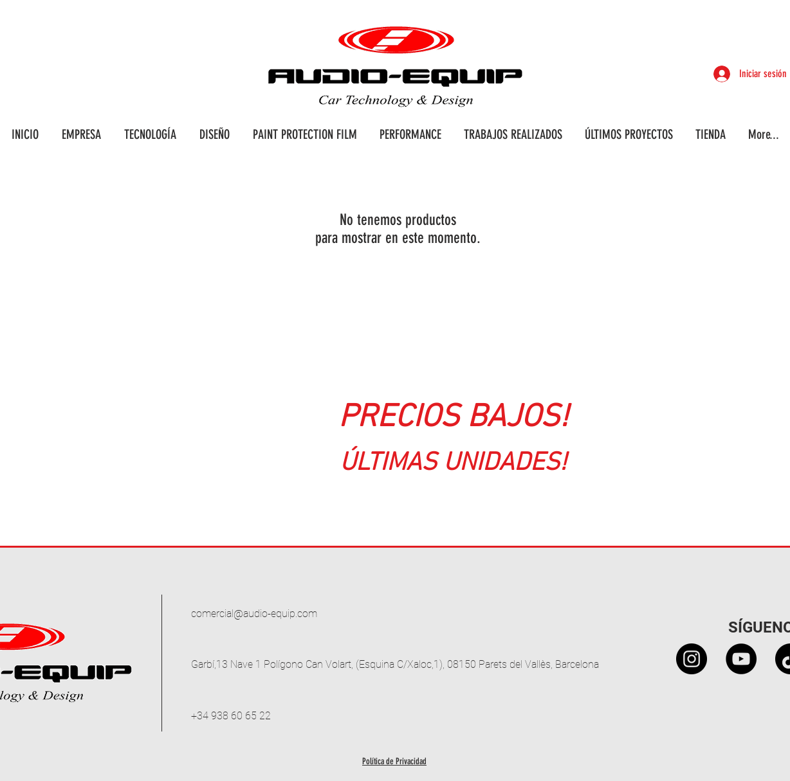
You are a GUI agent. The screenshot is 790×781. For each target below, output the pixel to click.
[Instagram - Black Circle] (691, 658)
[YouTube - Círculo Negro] (741, 658)
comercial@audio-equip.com (254, 613)
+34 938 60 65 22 (231, 716)
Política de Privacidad (394, 761)
